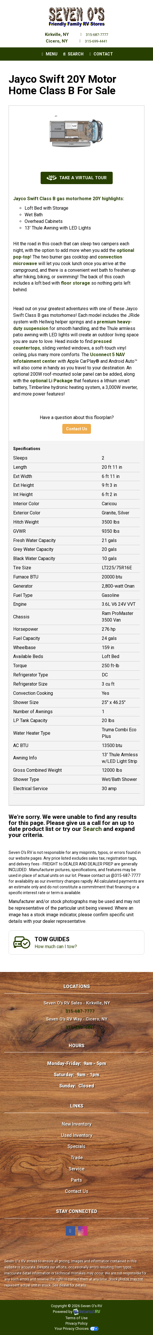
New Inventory (77, 1124)
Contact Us (76, 429)
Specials (76, 1146)
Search (72, 55)
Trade (77, 1157)
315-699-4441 (92, 41)
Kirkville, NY (57, 34)
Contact (100, 55)
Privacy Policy (76, 1323)
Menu (50, 55)
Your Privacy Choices (76, 1328)
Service (76, 1169)
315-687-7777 (93, 34)
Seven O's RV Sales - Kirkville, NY (76, 1003)
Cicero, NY (57, 41)
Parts (76, 1180)
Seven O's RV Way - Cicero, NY (76, 1019)
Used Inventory (76, 1135)
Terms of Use (76, 1318)
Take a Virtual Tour (77, 178)
